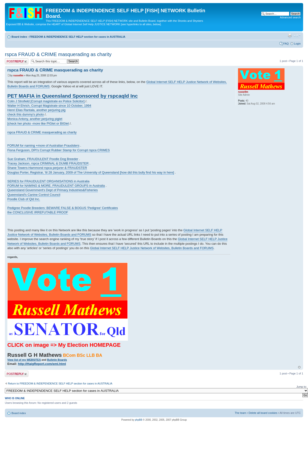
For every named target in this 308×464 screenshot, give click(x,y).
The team (240, 412)
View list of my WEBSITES (24, 359)
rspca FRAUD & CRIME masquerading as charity (58, 54)
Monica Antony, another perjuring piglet (34, 119)
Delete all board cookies (263, 412)
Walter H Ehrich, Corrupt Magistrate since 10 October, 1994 (49, 105)
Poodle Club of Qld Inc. (23, 199)
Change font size (297, 36)
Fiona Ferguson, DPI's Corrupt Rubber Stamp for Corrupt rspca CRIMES (58, 150)
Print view (289, 36)
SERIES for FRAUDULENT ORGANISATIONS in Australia (48, 181)
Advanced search (290, 17)
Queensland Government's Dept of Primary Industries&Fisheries (52, 190)
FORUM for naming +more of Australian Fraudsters (43, 145)
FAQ (286, 43)
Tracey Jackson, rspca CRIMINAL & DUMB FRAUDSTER (48, 163)
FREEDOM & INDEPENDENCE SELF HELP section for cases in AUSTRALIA (77, 36)
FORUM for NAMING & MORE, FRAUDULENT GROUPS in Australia (56, 185)
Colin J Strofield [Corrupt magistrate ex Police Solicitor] (46, 101)
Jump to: (302, 386)
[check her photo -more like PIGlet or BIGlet (38, 123)
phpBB (138, 419)
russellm (18, 75)
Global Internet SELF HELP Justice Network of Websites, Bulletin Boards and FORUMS (152, 248)
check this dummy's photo (25, 114)
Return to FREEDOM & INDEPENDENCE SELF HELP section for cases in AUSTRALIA (60, 383)
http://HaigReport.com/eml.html (42, 364)
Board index (19, 36)
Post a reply (16, 61)
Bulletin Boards (57, 359)
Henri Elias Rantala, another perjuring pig (36, 110)
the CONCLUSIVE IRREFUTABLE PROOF (37, 212)
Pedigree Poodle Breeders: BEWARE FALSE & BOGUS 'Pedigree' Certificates (62, 208)
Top (299, 367)
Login (297, 43)
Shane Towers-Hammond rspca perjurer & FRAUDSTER (47, 168)
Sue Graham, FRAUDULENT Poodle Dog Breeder (42, 159)
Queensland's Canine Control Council (33, 195)
